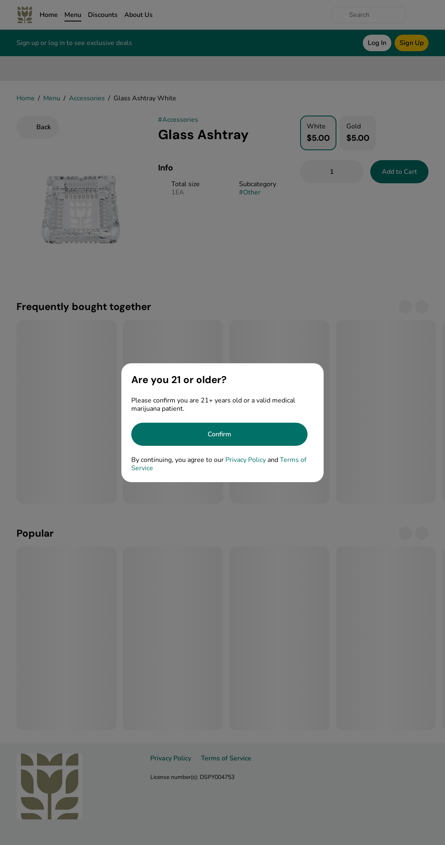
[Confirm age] (219, 434)
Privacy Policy (245, 459)
